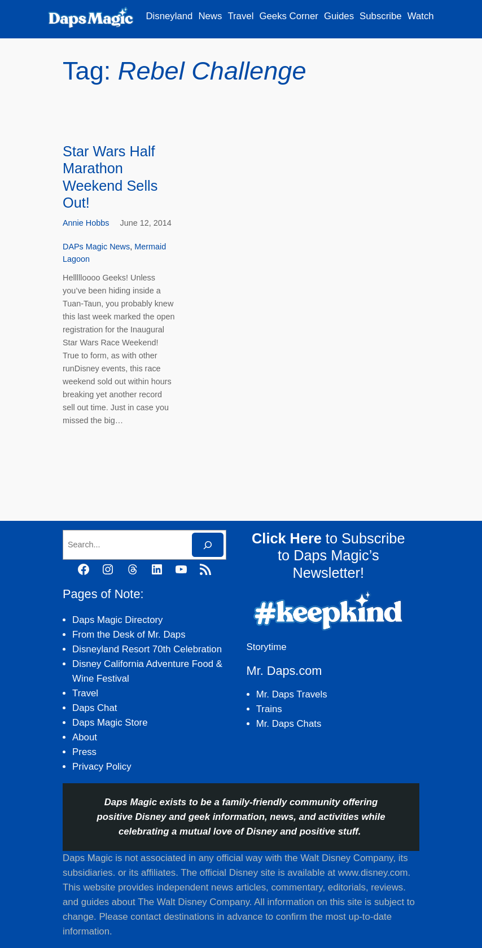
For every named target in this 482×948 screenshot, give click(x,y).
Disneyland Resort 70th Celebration (147, 649)
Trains (269, 709)
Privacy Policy (101, 766)
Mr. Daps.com (284, 671)
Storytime (267, 647)
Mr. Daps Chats (289, 723)
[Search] (208, 545)
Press (84, 752)
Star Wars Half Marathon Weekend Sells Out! (110, 176)
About (84, 737)
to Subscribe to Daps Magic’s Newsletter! (328, 555)
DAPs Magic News (96, 246)
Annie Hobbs (86, 222)
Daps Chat (94, 708)
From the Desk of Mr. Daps (129, 634)
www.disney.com (373, 872)
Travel (85, 693)
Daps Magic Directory (117, 620)
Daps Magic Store (109, 722)
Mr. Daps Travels (291, 694)
